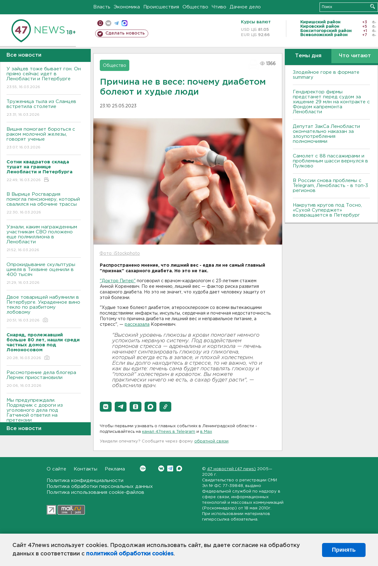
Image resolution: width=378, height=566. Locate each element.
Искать (372, 6)
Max (179, 468)
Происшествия (161, 7)
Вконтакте (143, 468)
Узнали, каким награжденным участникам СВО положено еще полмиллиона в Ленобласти (44, 239)
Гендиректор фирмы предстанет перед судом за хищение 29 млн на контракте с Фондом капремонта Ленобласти (331, 102)
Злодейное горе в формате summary (326, 74)
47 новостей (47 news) (231, 469)
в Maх (206, 431)
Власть (101, 7)
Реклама (115, 469)
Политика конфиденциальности (85, 481)
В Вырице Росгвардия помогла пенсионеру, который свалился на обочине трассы (44, 203)
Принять (344, 550)
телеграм (116, 23)
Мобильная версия (100, 23)
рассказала (137, 324)
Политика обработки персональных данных (100, 486)
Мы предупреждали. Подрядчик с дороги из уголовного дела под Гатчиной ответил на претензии (44, 414)
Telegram (170, 468)
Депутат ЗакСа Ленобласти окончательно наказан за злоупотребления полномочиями (326, 133)
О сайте (56, 469)
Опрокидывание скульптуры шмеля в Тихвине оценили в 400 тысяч (44, 274)
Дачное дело (245, 7)
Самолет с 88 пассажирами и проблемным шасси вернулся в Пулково (330, 161)
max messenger (124, 23)
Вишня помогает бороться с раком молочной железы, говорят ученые (44, 138)
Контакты (85, 469)
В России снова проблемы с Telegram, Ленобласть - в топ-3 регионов (330, 186)
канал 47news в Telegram (168, 431)
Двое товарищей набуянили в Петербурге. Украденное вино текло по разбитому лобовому (44, 309)
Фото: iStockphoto (119, 253)
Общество (195, 7)
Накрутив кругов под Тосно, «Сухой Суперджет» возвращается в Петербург (327, 210)
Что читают (355, 56)
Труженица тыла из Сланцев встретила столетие (44, 108)
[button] (106, 407)
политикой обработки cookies (129, 553)
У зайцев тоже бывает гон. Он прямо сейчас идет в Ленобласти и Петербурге (44, 78)
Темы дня (308, 56)
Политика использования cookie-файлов (95, 492)
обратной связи (211, 441)
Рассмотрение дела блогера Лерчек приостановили (44, 379)
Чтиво (219, 7)
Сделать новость (125, 33)
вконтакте (108, 23)
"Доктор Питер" (118, 281)
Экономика (127, 7)
